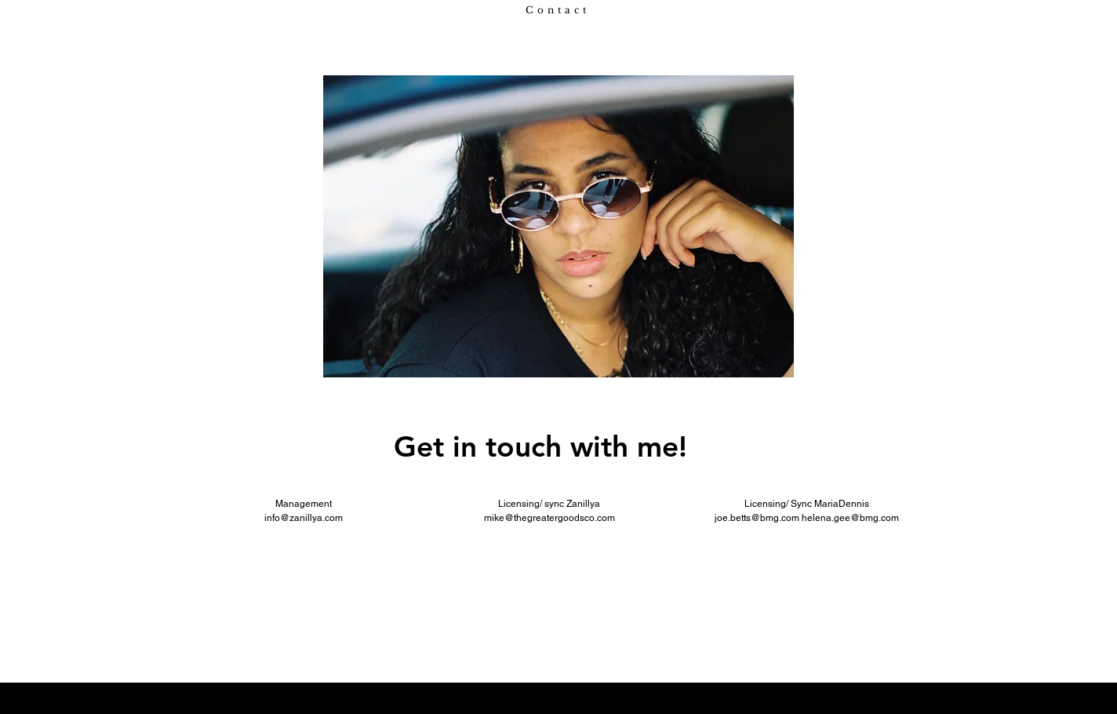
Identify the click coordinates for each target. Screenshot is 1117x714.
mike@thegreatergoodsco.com (549, 517)
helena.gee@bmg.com (850, 517)
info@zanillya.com (303, 517)
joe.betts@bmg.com (757, 517)
